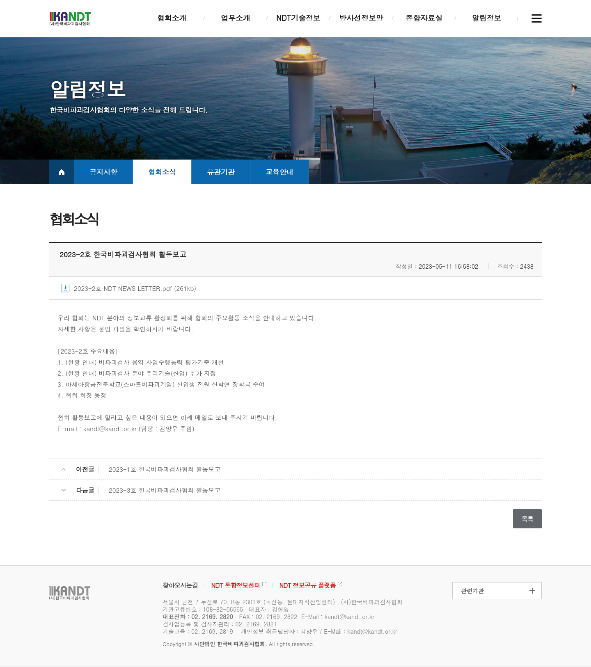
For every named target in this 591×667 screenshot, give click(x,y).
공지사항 (103, 172)
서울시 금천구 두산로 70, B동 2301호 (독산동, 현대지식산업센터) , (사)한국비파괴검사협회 (283, 602)
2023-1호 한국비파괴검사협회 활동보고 (165, 469)
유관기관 (221, 172)
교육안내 (279, 172)
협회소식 (162, 172)
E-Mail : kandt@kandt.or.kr (337, 616)
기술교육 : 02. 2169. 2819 (198, 631)
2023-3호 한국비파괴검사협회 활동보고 (165, 490)
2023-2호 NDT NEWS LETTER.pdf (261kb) (135, 288)
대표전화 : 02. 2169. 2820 (198, 616)
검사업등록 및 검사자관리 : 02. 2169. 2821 (220, 624)
